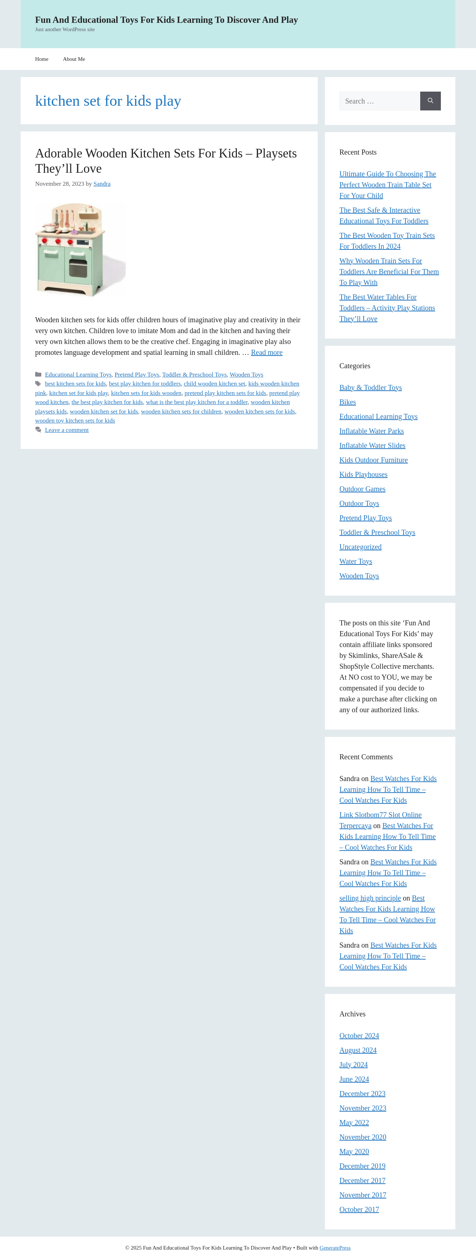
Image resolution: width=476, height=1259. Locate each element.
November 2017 (362, 1195)
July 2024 (353, 1065)
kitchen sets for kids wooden (146, 393)
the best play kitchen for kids (107, 402)
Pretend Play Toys (136, 374)
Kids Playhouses (363, 474)
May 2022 (354, 1122)
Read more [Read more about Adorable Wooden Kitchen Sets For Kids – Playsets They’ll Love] (267, 352)
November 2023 (362, 1108)
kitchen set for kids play (78, 393)
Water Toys (355, 561)
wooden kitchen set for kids (104, 411)
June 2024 (354, 1079)
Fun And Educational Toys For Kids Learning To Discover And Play (166, 20)
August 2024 (358, 1050)
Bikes (347, 402)
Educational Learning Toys (78, 374)
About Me (74, 59)
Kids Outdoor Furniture (373, 460)
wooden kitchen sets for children (181, 411)
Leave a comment (67, 430)
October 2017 (359, 1209)
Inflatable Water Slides (372, 445)
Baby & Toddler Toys (370, 387)
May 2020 (354, 1151)
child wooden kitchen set (215, 383)
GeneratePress (335, 1248)
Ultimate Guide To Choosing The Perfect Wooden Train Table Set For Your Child (387, 185)
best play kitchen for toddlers (145, 383)
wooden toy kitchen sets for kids (75, 420)
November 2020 (362, 1137)
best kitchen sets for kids (75, 383)
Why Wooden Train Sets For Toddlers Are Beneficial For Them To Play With (389, 271)
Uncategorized (360, 547)
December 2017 (362, 1180)
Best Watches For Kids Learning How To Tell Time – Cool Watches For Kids (388, 789)
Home (42, 59)
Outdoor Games (362, 489)
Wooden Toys (246, 374)
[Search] (430, 101)
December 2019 (362, 1166)
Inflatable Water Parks (371, 431)
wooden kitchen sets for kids (260, 411)
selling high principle (370, 898)
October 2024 (359, 1036)
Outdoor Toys (359, 503)
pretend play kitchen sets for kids (225, 393)
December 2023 (362, 1094)
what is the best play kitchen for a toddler (197, 402)
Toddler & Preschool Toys (194, 374)
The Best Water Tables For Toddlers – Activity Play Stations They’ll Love (387, 308)
